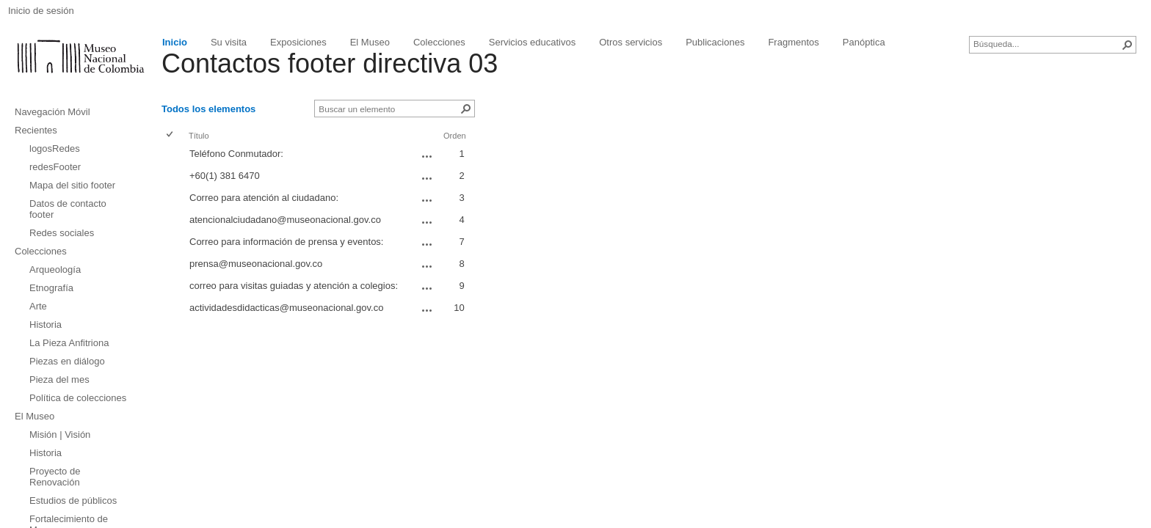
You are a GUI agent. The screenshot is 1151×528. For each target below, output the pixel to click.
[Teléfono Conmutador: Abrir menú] (427, 156)
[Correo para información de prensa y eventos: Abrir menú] (427, 244)
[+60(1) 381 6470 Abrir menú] (427, 178)
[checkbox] (170, 135)
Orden (454, 135)
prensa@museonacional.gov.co (255, 263)
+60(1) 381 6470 (224, 175)
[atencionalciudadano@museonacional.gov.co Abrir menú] (427, 222)
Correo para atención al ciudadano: (263, 197)
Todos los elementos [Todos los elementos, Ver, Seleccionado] (208, 108)
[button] (1127, 45)
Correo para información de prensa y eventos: (286, 241)
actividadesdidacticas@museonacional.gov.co (286, 307)
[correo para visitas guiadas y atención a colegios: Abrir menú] (427, 288)
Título (199, 135)
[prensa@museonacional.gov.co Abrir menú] (427, 266)
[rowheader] (173, 155)
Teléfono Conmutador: (236, 153)
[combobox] (1046, 43)
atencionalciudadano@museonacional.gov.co (285, 219)
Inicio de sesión (41, 10)
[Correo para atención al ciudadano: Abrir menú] (427, 200)
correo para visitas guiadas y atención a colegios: (293, 285)
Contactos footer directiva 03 (329, 63)
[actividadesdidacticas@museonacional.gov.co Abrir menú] (427, 310)
